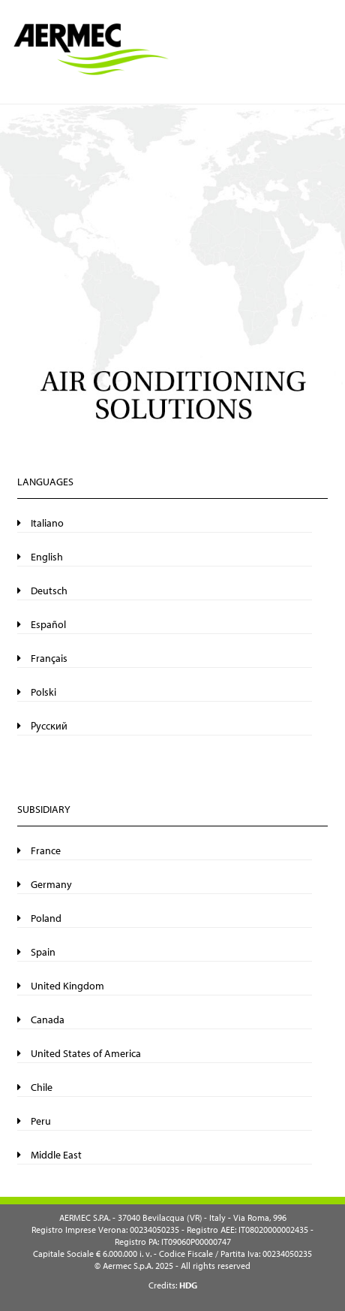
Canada (40, 1019)
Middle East (49, 1154)
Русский (42, 726)
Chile (34, 1087)
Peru (34, 1121)
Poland (39, 918)
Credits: (172, 1285)
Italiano (40, 523)
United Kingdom (60, 985)
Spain (36, 952)
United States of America (79, 1053)
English (40, 556)
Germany (44, 884)
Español (41, 624)
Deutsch (42, 590)
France (39, 850)
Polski (36, 692)
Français (42, 658)
